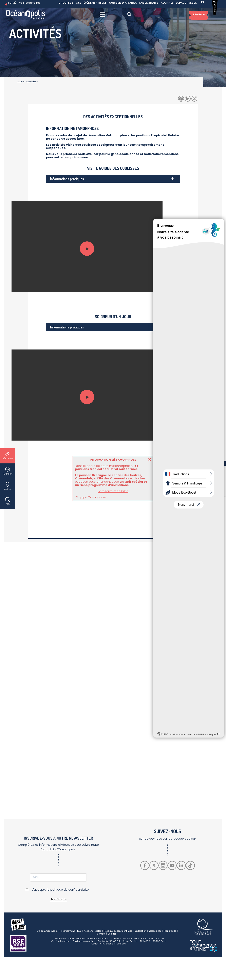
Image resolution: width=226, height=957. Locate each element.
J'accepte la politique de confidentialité (60, 890)
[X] (194, 99)
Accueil (21, 81)
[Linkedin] (188, 99)
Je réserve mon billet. (113, 491)
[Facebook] (181, 99)
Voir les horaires (29, 3)
